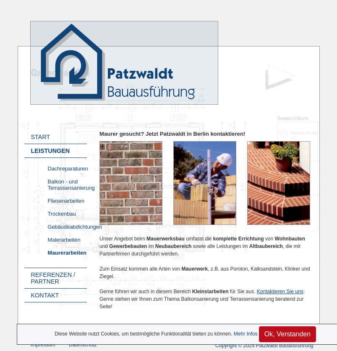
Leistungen (50, 150)
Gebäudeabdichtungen (67, 227)
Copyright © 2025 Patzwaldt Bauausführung (264, 345)
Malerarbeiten (64, 240)
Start (40, 137)
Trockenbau (62, 214)
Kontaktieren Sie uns (280, 291)
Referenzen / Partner (53, 278)
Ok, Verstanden (287, 334)
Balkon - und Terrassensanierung (67, 184)
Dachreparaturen (67, 168)
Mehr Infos (246, 334)
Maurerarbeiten (67, 253)
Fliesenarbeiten (66, 201)
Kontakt (45, 295)
